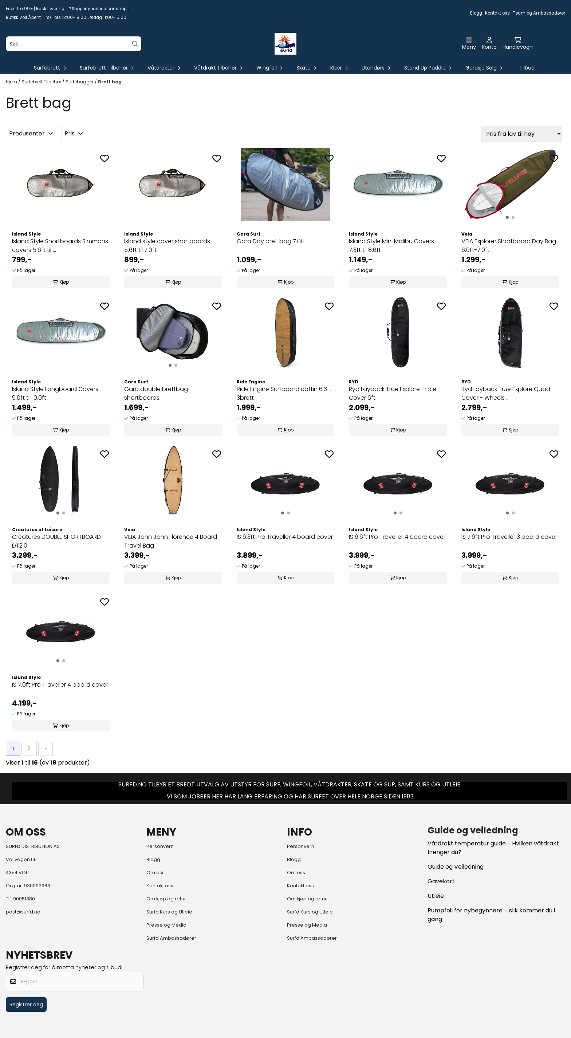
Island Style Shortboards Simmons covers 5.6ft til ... (60, 245)
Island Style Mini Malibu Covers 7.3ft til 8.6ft (391, 245)
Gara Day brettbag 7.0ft (271, 241)
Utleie (436, 896)
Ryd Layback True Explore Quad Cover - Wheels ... (505, 393)
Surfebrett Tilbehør (41, 82)
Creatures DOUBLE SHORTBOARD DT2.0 (56, 541)
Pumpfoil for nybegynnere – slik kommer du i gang (491, 914)
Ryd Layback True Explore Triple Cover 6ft (392, 393)
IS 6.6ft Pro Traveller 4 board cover (397, 537)
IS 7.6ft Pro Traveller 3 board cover (509, 537)
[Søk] (73, 43)
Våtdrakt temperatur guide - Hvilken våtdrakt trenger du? (493, 847)
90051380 (24, 899)
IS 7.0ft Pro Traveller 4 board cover (60, 684)
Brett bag (110, 82)
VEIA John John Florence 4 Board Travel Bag (170, 541)
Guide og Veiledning (456, 867)
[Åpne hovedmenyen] (469, 44)
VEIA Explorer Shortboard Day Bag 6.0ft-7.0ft (508, 245)
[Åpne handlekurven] (518, 44)
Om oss (155, 872)
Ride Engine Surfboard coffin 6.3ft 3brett (284, 393)
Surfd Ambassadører (171, 938)
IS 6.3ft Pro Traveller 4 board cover (285, 537)
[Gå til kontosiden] (489, 44)
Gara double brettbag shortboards (156, 393)
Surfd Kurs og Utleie (169, 912)
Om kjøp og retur (166, 899)
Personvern (160, 846)
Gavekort (441, 881)
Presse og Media (166, 925)
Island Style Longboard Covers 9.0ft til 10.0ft (55, 393)
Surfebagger (80, 82)
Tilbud (527, 67)
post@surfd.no (23, 912)
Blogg (476, 13)
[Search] (135, 43)
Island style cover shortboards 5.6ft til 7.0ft (167, 245)
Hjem (12, 82)
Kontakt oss (497, 13)
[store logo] (285, 44)
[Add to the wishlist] (104, 158)
